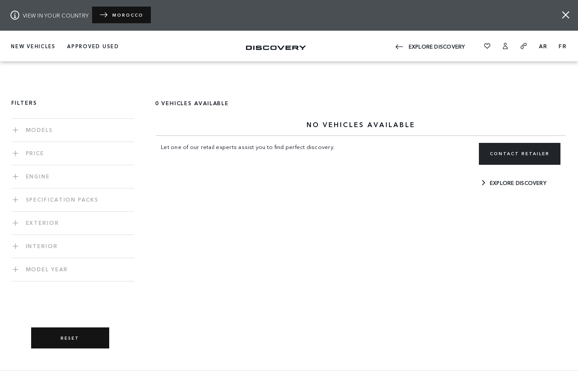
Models (39, 129)
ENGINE (38, 176)
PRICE (35, 152)
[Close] (565, 14)
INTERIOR (42, 245)
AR (543, 46)
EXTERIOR (42, 222)
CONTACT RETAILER (519, 153)
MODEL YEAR (47, 269)
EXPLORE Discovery (430, 45)
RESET (70, 338)
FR (563, 46)
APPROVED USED (93, 46)
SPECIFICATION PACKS (62, 199)
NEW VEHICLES (33, 46)
